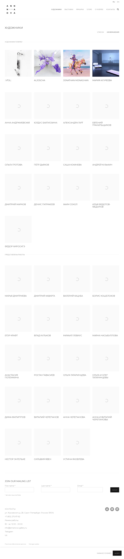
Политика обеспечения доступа (15, 544)
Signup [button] (114, 490)
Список (100, 32)
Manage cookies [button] (34, 544)
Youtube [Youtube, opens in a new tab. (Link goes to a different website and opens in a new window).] (107, 509)
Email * (80, 486)
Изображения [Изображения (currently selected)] (113, 32)
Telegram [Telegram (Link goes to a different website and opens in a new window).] (9, 532)
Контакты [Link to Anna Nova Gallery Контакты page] (110, 9)
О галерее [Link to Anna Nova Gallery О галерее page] (99, 9)
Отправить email (117, 509)
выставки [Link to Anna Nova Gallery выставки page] (69, 9)
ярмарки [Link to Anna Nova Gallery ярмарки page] (80, 9)
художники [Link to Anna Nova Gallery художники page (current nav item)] (56, 9)
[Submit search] (118, 9)
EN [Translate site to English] (118, 2)
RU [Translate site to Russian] (114, 2)
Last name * (46, 486)
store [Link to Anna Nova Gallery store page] (89, 9)
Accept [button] (117, 553)
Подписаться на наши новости (112, 509)
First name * (10, 486)
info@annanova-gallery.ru (16, 528)
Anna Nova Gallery (11, 9)
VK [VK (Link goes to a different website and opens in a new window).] (6, 535)
